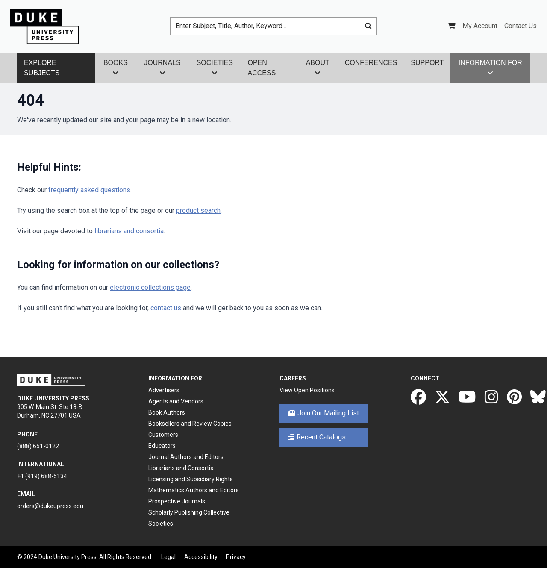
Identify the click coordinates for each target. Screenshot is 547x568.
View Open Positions (307, 390)
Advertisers (163, 390)
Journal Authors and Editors (186, 456)
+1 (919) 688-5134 (42, 476)
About (317, 67)
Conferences (371, 62)
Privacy (236, 556)
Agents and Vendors (175, 401)
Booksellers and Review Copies (190, 423)
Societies (215, 67)
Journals (162, 67)
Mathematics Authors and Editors (193, 490)
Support (427, 62)
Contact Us (520, 26)
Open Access (262, 68)
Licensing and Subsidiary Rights (190, 479)
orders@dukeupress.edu (50, 506)
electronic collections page (150, 287)
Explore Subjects (42, 68)
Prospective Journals (176, 501)
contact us (165, 308)
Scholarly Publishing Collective (188, 512)
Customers (163, 434)
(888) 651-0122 (38, 446)
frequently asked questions (89, 190)
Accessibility (201, 556)
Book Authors (166, 412)
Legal (168, 556)
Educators (162, 445)
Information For (490, 67)
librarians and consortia (129, 231)
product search (198, 210)
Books (115, 67)
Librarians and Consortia (181, 468)
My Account (479, 26)
